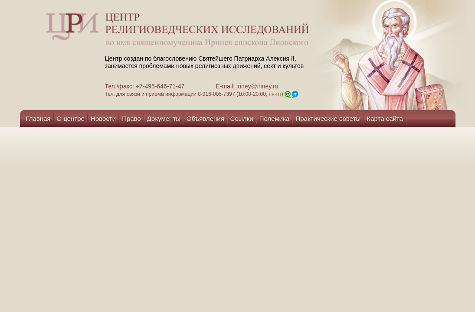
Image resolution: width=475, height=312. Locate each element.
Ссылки (241, 118)
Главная (38, 118)
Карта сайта (385, 118)
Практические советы (327, 118)
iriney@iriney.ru (257, 86)
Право (131, 118)
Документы (163, 118)
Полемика (274, 118)
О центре (71, 118)
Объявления (205, 118)
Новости (103, 118)
